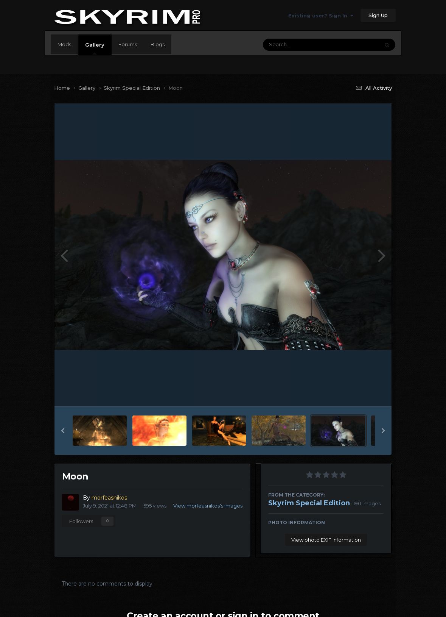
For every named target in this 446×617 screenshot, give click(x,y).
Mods (64, 44)
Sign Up (378, 15)
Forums (127, 44)
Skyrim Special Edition (309, 503)
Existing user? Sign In (320, 15)
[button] (62, 430)
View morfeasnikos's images (207, 506)
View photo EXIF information (326, 540)
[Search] (300, 45)
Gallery (94, 48)
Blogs (158, 44)
